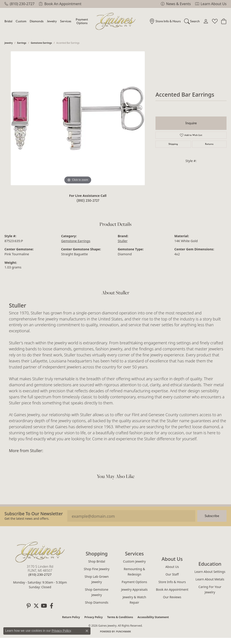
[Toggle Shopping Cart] (224, 21)
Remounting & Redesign (134, 571)
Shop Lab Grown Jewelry (96, 579)
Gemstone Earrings (41, 42)
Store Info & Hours (172, 582)
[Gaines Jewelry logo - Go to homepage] (115, 21)
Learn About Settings (210, 571)
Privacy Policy (93, 617)
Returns (209, 144)
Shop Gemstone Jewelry (96, 592)
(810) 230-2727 (88, 200)
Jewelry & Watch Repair (134, 600)
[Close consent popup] (87, 631)
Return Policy (71, 617)
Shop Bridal (96, 561)
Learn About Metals (209, 579)
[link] (19, 4)
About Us (172, 567)
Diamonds (37, 21)
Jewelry (52, 21)
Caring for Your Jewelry (209, 589)
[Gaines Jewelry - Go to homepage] (40, 552)
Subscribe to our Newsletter (33, 513)
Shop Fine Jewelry (96, 569)
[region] (78, 118)
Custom (21, 21)
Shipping (173, 144)
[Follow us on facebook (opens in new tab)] (51, 606)
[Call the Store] (40, 574)
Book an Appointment (172, 589)
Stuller (123, 241)
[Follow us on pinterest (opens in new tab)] (28, 606)
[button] (192, 21)
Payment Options (82, 21)
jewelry (8, 42)
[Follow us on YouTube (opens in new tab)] (43, 606)
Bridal (8, 21)
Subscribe (212, 516)
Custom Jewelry (134, 561)
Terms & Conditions (120, 617)
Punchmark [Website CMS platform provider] (123, 631)
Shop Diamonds (96, 602)
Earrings (21, 42)
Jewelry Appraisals (134, 589)
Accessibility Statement (153, 617)
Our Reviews (172, 597)
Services (65, 21)
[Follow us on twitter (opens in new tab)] (36, 606)
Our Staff (172, 574)
